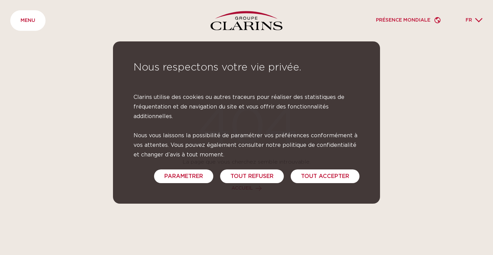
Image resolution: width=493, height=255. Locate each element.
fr (469, 20)
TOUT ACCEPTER (325, 176)
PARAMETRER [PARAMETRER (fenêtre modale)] (183, 176)
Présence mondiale (404, 20)
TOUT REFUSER (252, 176)
